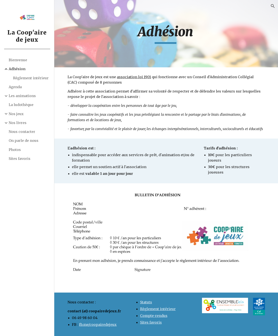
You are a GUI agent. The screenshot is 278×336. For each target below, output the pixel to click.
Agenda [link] (15, 87)
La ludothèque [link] (21, 105)
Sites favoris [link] (19, 158)
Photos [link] (15, 149)
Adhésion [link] (17, 69)
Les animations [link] (22, 96)
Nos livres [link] (17, 123)
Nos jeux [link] (16, 114)
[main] (166, 34)
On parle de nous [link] (23, 140)
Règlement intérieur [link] (31, 78)
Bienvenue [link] (18, 60)
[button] (273, 6)
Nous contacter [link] (22, 131)
